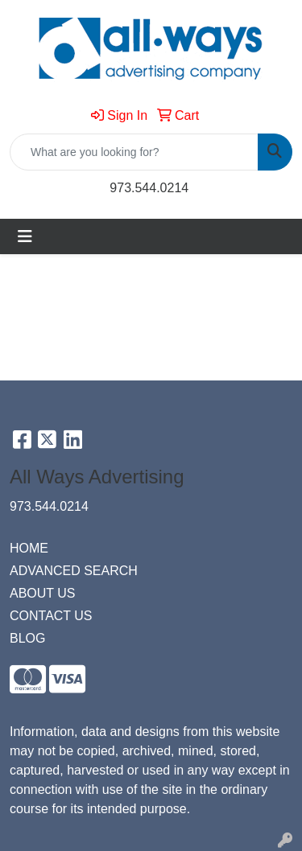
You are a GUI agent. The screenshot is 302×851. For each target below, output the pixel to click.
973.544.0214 (149, 188)
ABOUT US (43, 593)
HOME (29, 548)
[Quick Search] (134, 152)
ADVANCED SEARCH (74, 571)
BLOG (27, 638)
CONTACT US (51, 616)
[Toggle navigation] (25, 236)
